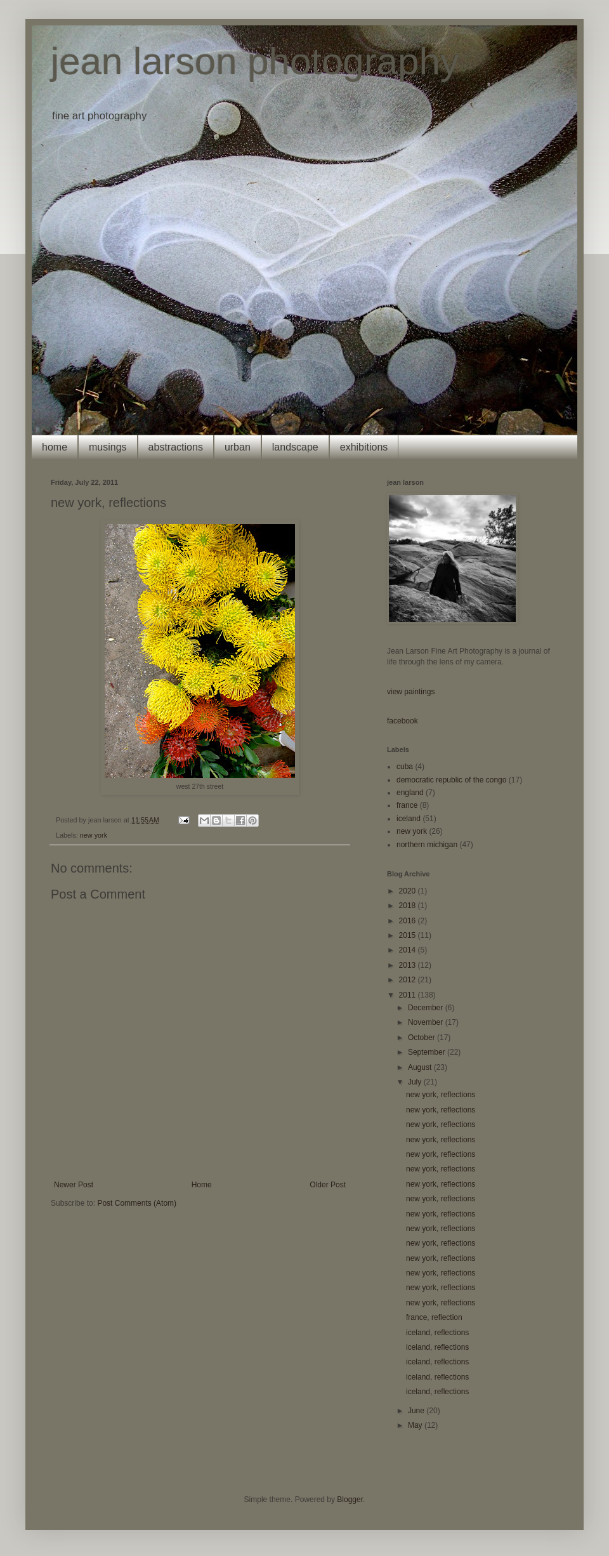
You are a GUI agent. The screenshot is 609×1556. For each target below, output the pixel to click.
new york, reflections (440, 1094)
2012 (408, 979)
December (426, 1007)
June (417, 1410)
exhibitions (364, 447)
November (426, 1022)
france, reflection (434, 1317)
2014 (408, 950)
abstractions (175, 447)
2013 (408, 965)
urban (238, 447)
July (416, 1082)
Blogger (350, 1499)
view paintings (411, 691)
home (54, 447)
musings (108, 447)
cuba (404, 766)
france (406, 805)
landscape (295, 447)
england (410, 792)
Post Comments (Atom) (136, 1203)
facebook (402, 720)
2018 (408, 905)
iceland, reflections (437, 1332)
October (422, 1037)
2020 (408, 891)
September (427, 1052)
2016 (408, 920)
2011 (408, 995)
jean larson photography (255, 61)
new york (93, 835)
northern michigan (426, 844)
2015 (408, 935)
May (416, 1425)
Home (202, 1184)
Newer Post (73, 1184)
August (421, 1067)
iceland (408, 818)
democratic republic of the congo (451, 779)
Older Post (328, 1184)
